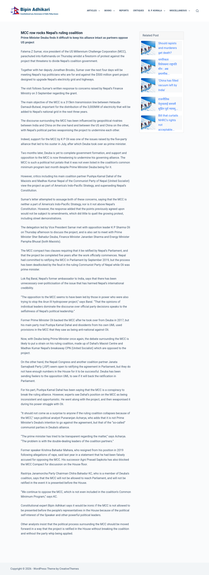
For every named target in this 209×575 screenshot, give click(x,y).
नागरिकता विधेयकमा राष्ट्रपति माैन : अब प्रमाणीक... (167, 66)
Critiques (138, 10)
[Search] (197, 10)
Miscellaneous (180, 11)
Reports (124, 10)
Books (110, 11)
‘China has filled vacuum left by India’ (168, 85)
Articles (94, 11)
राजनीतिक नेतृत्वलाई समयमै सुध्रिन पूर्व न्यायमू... (168, 104)
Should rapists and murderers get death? (167, 48)
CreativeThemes (69, 568)
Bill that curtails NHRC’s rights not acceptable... (168, 122)
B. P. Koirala (157, 11)
